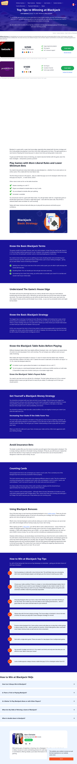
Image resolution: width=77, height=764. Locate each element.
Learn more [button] (52, 754)
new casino (26, 526)
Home (54, 33)
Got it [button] (61, 759)
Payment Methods (34, 5)
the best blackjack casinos (50, 25)
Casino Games (58, 2)
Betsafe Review (67, 52)
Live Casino (48, 2)
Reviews (39, 2)
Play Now (67, 48)
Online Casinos (21, 2)
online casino (51, 513)
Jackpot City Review (67, 72)
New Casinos (31, 3)
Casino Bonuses (21, 5)
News (43, 6)
